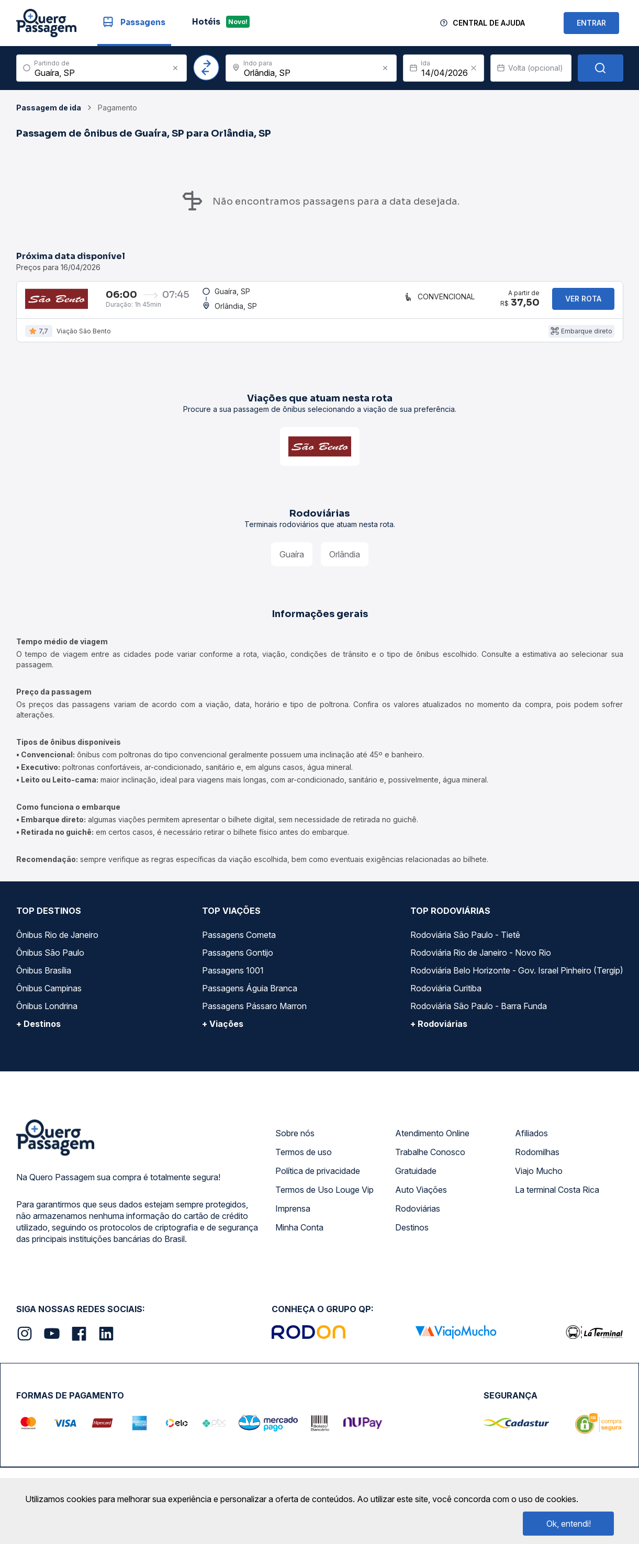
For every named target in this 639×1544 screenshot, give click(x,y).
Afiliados (531, 1141)
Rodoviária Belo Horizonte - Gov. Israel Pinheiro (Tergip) (516, 979)
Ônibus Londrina (46, 1014)
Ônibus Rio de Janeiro (57, 943)
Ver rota (583, 302)
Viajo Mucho (539, 1179)
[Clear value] (473, 68)
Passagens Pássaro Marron (254, 1014)
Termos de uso (303, 1160)
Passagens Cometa (239, 943)
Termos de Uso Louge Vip (324, 1198)
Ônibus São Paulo (50, 961)
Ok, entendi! (568, 1523)
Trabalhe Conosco (430, 1160)
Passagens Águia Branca (249, 996)
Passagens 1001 (233, 979)
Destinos (412, 1235)
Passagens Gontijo (237, 961)
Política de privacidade (317, 1179)
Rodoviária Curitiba (445, 996)
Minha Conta (299, 1235)
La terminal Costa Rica (557, 1198)
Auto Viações (421, 1198)
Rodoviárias (417, 1217)
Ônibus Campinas (49, 996)
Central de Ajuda (489, 22)
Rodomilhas (537, 1160)
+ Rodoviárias (438, 1032)
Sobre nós (295, 1141)
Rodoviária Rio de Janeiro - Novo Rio (480, 961)
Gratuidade (415, 1179)
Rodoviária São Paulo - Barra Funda (478, 1014)
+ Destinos (38, 1032)
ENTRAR (591, 22)
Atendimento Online (432, 1141)
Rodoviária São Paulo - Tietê (465, 943)
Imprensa (292, 1217)
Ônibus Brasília (43, 979)
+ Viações (222, 1032)
